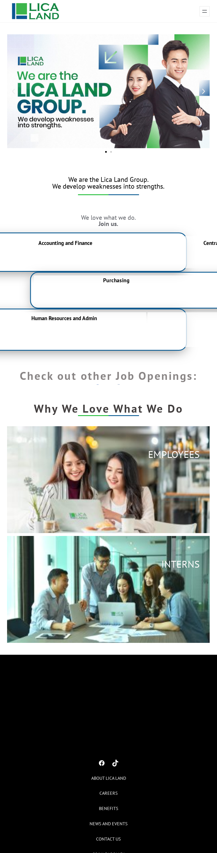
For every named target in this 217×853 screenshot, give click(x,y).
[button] (13, 91)
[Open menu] (204, 11)
